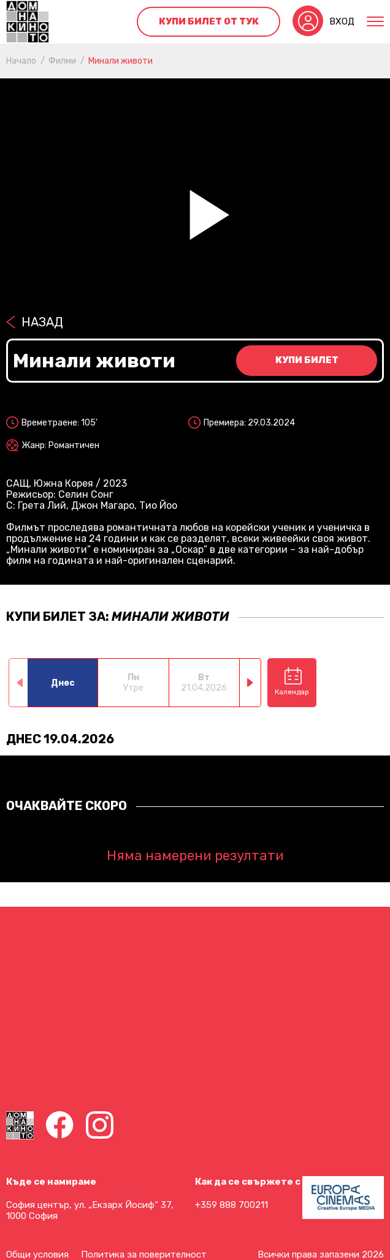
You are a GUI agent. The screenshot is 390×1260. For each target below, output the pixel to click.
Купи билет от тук (209, 21)
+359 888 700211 (231, 1204)
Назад (42, 322)
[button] (250, 682)
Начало (21, 61)
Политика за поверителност (144, 1254)
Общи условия (37, 1254)
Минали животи (120, 61)
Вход (341, 21)
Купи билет (306, 360)
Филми (62, 61)
